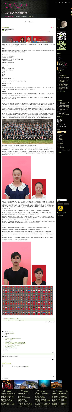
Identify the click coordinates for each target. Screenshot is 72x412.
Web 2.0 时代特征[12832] (10, 346)
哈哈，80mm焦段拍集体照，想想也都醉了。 (63, 84)
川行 (59, 142)
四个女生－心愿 (38, 396)
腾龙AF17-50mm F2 (5, 400)
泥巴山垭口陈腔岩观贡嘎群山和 (7, 394)
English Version (62, 69)
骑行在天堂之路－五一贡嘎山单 (41, 403)
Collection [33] (61, 64)
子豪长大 (60, 135)
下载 (59, 2)
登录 (59, 72)
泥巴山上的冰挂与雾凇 (22, 401)
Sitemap (60, 68)
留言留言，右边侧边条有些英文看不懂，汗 (64, 105)
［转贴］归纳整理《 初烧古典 (24, 403)
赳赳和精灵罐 (61, 134)
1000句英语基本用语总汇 (40, 393)
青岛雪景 (20, 394)
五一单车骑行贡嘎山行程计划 (58, 399)
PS (6, 334)
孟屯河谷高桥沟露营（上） (6, 404)
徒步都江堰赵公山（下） (6, 397)
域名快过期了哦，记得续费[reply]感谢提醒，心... (64, 79)
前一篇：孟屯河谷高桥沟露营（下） (11, 318)
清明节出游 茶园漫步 (22, 393)
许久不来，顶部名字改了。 (64, 87)
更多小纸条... (31, 16)
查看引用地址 (12, 333)
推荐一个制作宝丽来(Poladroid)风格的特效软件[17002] (15, 343)
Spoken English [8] (62, 65)
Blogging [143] (61, 60)
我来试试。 (61, 110)
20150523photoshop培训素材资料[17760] (13, 338)
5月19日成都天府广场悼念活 (23, 404)
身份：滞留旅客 (21, 400)
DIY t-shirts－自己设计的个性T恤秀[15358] (13, 345)
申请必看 (64, 149)
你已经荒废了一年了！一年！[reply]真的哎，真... (63, 81)
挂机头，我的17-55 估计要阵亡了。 (64, 83)
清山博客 (60, 138)
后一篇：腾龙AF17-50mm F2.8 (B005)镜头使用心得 (14, 320)
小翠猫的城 (61, 139)
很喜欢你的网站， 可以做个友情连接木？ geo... (64, 109)
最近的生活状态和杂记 (22, 397)
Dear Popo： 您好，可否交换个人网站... (64, 108)
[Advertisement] (19, 33)
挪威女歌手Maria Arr (39, 394)
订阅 (69, 2)
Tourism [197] (61, 62)
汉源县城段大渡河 (21, 399)
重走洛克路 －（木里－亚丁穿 (41, 404)
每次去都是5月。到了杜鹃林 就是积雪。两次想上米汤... (64, 86)
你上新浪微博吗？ (62, 103)
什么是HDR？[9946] (9, 339)
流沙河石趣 (20, 396)
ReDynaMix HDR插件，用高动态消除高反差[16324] (15, 342)
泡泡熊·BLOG (10, 331)
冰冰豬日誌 (61, 145)
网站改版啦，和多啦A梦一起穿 (7, 393)
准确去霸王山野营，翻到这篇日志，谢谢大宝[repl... (64, 77)
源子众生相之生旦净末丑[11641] (11, 347)
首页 (56, 2)
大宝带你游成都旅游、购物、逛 (41, 400)
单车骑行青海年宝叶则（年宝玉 (58, 401)
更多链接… (68, 149)
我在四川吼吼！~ (62, 113)
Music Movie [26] (62, 67)
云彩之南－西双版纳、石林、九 (24, 406)
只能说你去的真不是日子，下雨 (64, 88)
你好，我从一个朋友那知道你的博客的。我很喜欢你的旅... (64, 114)
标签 (66, 2)
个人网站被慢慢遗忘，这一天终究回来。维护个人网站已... (64, 80)
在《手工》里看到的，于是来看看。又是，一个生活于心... (64, 102)
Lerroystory (61, 140)
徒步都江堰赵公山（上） (6, 399)
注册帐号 (27, 366)
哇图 (59, 136)
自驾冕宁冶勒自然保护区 (6, 396)
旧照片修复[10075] (8, 341)
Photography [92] (62, 63)
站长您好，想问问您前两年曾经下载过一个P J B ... (64, 106)
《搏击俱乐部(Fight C (39, 401)
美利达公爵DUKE (38, 397)
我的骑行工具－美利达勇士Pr (41, 399)
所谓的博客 (61, 143)
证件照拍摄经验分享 (5, 401)
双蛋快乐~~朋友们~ (62, 112)
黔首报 (60, 146)
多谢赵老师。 (61, 89)
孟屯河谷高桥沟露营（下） (6, 403)
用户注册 (60, 73)
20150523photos (4, 406)
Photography (6, 27)
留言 (63, 2)
